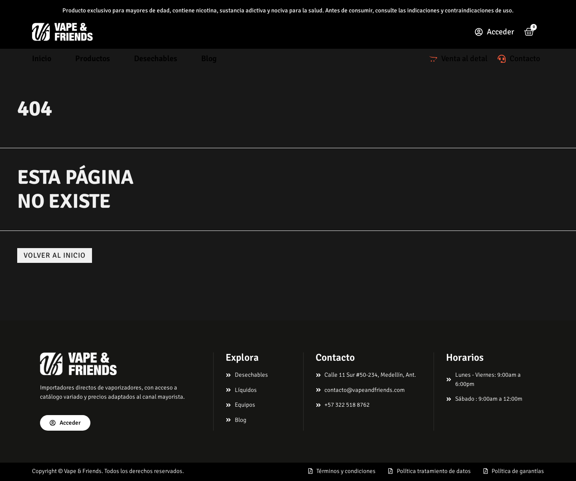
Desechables (155, 59)
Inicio (41, 59)
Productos (92, 59)
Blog (209, 59)
